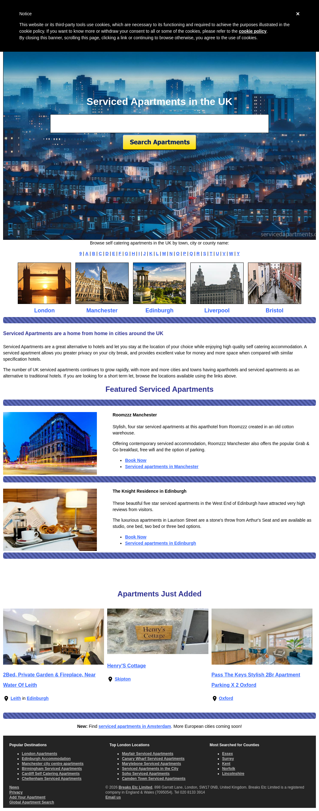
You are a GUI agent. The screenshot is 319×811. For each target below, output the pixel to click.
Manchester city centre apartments (52, 763)
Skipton (123, 678)
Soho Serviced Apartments (145, 773)
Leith (16, 698)
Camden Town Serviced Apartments (153, 778)
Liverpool (217, 310)
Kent (226, 763)
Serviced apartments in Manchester (161, 466)
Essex (227, 754)
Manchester (101, 310)
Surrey (228, 758)
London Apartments (39, 754)
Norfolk (228, 768)
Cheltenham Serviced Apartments (52, 778)
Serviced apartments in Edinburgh (160, 543)
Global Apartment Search (31, 802)
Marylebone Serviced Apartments (151, 763)
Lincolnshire (233, 773)
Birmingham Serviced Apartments (52, 768)
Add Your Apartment (27, 797)
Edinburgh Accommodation (46, 758)
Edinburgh (159, 310)
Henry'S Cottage (126, 665)
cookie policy (253, 31)
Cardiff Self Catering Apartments (51, 773)
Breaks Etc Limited (135, 787)
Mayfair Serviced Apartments (147, 754)
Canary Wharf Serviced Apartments (153, 758)
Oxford (226, 698)
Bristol (274, 310)
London (44, 310)
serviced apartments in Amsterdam (134, 726)
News (14, 787)
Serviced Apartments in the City (150, 768)
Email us (113, 797)
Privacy (16, 792)
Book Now (135, 460)
